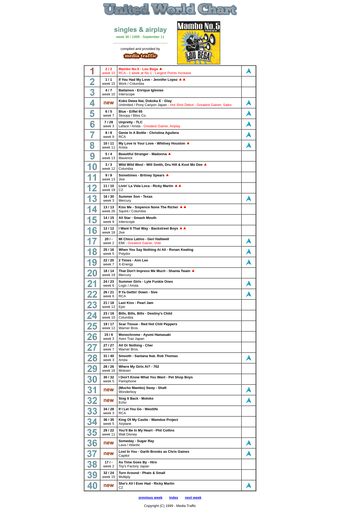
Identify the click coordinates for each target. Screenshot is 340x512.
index (173, 498)
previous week (151, 498)
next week (193, 498)
